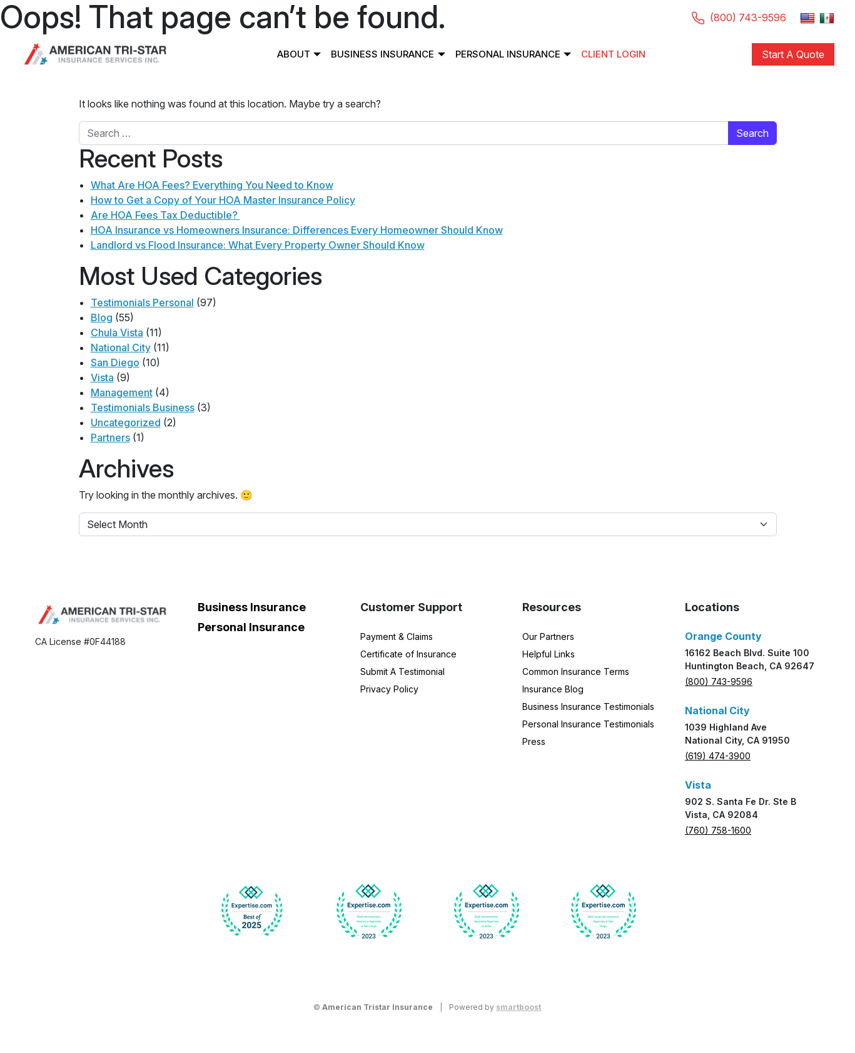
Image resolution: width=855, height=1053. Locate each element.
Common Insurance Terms (575, 671)
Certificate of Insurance (408, 654)
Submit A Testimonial (402, 671)
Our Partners (548, 636)
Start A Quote (793, 54)
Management (122, 392)
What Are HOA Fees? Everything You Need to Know (212, 185)
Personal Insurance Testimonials (588, 724)
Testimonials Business (143, 407)
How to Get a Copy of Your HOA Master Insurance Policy (223, 200)
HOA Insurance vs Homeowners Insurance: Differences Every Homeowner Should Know (297, 230)
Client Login (613, 54)
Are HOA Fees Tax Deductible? (165, 215)
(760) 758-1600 (718, 830)
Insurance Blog (553, 689)
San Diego (115, 362)
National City (121, 347)
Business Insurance (382, 54)
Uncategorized (126, 422)
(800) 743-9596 (718, 681)
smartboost (518, 1007)
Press (533, 741)
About (293, 54)
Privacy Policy (389, 689)
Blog (102, 317)
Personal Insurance (507, 54)
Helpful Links (548, 654)
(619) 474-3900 (718, 756)
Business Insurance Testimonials (588, 706)
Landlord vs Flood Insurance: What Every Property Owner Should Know (258, 245)
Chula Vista (117, 332)
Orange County (723, 636)
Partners (110, 437)
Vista (102, 377)
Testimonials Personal (142, 302)
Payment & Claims (396, 636)
